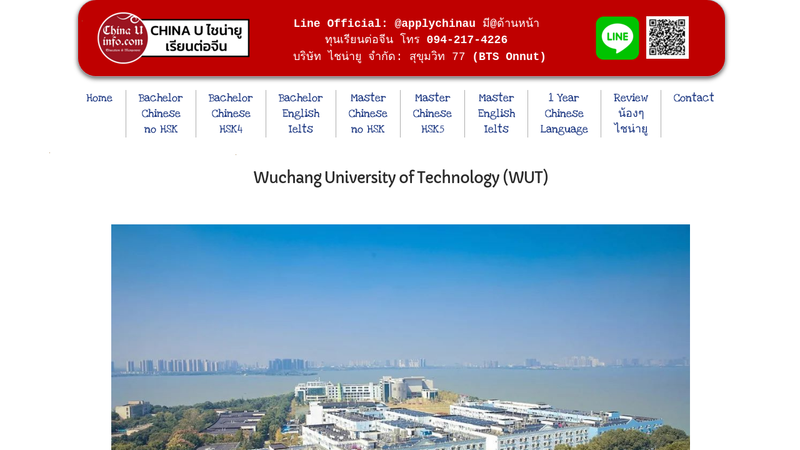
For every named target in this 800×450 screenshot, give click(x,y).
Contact (694, 98)
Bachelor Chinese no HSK (161, 113)
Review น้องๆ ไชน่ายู (631, 113)
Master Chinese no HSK (368, 113)
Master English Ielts (496, 113)
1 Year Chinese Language (564, 113)
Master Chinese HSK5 (432, 113)
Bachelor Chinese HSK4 (231, 113)
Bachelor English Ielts (301, 113)
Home (99, 98)
